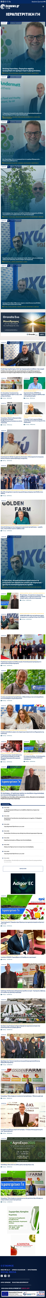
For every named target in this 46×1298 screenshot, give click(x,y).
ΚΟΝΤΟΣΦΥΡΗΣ (28, 216)
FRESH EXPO (17, 367)
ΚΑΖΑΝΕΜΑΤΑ (3, 753)
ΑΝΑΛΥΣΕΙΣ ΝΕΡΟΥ (27, 163)
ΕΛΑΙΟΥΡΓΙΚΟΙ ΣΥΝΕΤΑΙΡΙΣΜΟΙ (18, 455)
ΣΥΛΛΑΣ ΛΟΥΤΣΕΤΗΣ (4, 367)
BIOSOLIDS (22, 1127)
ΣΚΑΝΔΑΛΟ (7, 955)
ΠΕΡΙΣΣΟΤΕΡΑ (23, 868)
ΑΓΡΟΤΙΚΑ (5, 306)
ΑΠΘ (1, 695)
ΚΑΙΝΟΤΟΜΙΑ (13, 1024)
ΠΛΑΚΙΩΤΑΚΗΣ (7, 490)
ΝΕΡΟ (5, 261)
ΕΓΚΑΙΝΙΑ (22, 490)
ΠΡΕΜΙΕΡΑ (2, 920)
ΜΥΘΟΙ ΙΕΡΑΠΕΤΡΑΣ (38, 490)
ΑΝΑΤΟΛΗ (31, 593)
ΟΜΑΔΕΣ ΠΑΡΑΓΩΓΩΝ (20, 216)
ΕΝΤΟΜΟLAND (33, 613)
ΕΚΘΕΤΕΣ (17, 1024)
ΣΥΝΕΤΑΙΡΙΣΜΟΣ (7, 455)
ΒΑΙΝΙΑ (11, 455)
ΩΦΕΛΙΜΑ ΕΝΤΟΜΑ (40, 613)
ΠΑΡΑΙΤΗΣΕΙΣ (15, 955)
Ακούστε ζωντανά (39, 2)
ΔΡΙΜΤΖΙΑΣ (13, 261)
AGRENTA (40, 416)
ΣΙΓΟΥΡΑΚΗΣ (8, 391)
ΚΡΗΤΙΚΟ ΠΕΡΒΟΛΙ (26, 660)
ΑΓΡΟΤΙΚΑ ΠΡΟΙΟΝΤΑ (28, 415)
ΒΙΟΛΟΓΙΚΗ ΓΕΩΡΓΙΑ (7, 117)
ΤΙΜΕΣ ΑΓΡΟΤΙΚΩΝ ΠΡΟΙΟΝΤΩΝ (7, 415)
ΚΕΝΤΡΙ (2, 455)
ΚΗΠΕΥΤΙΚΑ (6, 73)
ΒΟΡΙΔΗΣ (11, 955)
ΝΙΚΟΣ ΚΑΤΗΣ (18, 695)
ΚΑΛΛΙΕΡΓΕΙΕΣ (15, 163)
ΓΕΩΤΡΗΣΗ (26, 490)
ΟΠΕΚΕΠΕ (2, 955)
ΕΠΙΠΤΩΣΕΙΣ (23, 117)
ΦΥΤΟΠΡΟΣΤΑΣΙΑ (27, 753)
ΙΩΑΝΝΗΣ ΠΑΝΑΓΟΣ (34, 416)
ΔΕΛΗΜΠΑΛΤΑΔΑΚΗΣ (34, 753)
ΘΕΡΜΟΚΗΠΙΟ (7, 1024)
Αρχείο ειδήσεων (18, 1270)
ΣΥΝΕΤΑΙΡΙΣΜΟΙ (16, 660)
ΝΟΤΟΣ (2, 660)
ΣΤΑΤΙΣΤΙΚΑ (30, 525)
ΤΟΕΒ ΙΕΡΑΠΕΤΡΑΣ (31, 490)
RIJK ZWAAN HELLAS (8, 163)
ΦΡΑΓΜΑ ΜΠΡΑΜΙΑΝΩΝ (13, 73)
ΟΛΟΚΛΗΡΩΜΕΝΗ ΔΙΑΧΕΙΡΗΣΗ (13, 730)
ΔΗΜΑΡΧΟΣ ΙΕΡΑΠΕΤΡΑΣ (15, 490)
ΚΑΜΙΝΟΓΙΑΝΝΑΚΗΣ (10, 753)
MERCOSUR (41, 216)
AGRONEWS (26, 417)
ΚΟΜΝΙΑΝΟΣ (9, 118)
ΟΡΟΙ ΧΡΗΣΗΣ (6, 1282)
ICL (12, 1127)
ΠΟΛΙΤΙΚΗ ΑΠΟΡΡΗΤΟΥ (20, 1282)
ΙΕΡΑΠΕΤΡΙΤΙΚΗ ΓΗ (35, 73)
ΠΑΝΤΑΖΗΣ (19, 306)
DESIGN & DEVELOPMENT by (15, 1288)
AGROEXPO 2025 (30, 1024)
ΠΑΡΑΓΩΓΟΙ (19, 587)
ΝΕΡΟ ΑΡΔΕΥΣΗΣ (38, 587)
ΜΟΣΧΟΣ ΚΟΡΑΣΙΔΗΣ (32, 391)
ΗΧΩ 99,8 (6, 920)
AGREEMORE (27, 1127)
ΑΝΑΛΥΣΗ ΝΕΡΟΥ (27, 73)
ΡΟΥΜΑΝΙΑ (21, 660)
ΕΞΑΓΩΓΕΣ (10, 306)
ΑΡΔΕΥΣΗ (10, 216)
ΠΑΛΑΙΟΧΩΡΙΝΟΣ (16, 1127)
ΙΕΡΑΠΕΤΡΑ (3, 76)
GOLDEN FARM (3, 391)
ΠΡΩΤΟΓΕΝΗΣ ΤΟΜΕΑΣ (16, 117)
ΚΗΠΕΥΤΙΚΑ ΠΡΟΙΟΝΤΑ (36, 415)
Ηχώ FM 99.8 (5, 1270)
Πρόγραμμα (32, 1270)
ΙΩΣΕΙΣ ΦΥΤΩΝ (5, 695)
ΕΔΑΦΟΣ (25, 261)
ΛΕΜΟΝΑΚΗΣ (21, 73)
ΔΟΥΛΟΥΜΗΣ (35, 593)
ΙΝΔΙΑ (14, 216)
